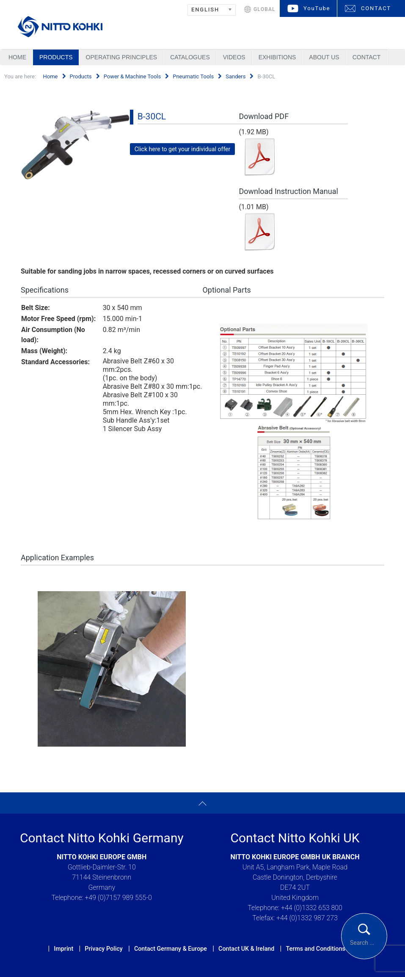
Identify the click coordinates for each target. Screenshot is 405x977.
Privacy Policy (103, 948)
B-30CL (152, 116)
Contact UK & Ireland (246, 948)
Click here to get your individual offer (183, 149)
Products (56, 57)
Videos (234, 57)
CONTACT (376, 8)
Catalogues (190, 57)
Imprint (63, 948)
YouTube (316, 8)
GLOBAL (264, 9)
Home (17, 57)
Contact (367, 57)
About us (324, 57)
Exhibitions (277, 57)
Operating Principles (121, 57)
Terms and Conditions (315, 948)
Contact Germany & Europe (170, 948)
